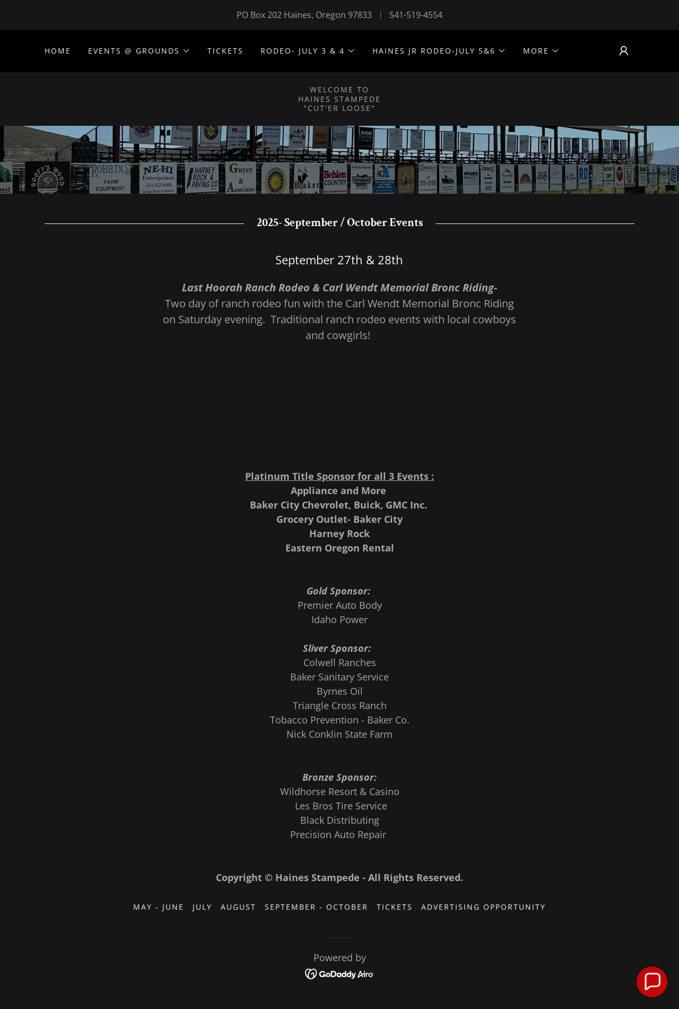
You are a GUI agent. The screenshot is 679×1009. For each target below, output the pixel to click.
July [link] (202, 907)
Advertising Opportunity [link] (483, 907)
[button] (139, 51)
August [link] (238, 907)
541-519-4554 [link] (415, 15)
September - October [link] (316, 907)
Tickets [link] (225, 51)
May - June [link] (158, 907)
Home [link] (58, 51)
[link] (340, 973)
